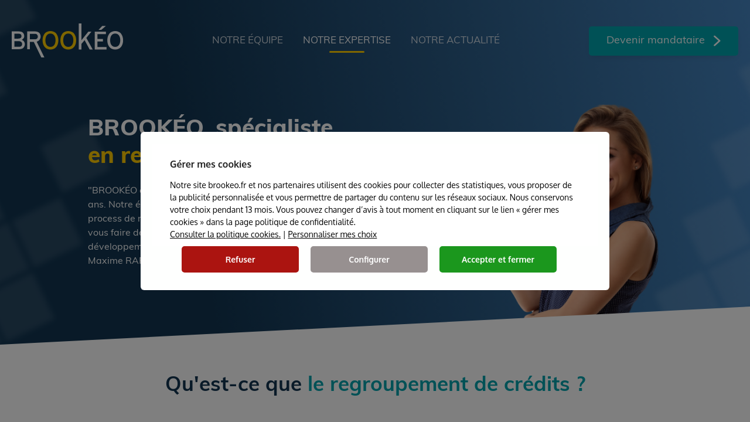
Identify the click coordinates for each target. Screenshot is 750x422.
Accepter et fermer (498, 259)
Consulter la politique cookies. (225, 234)
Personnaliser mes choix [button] (332, 234)
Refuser (240, 259)
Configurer (369, 259)
